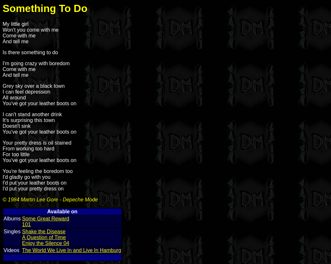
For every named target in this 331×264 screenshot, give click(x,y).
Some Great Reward (45, 218)
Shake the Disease (43, 231)
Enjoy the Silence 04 (45, 243)
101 (26, 224)
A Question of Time (44, 237)
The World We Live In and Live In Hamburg (71, 250)
